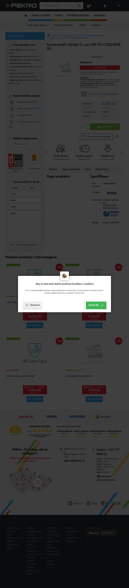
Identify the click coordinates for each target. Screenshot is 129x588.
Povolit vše (96, 305)
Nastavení (32, 305)
